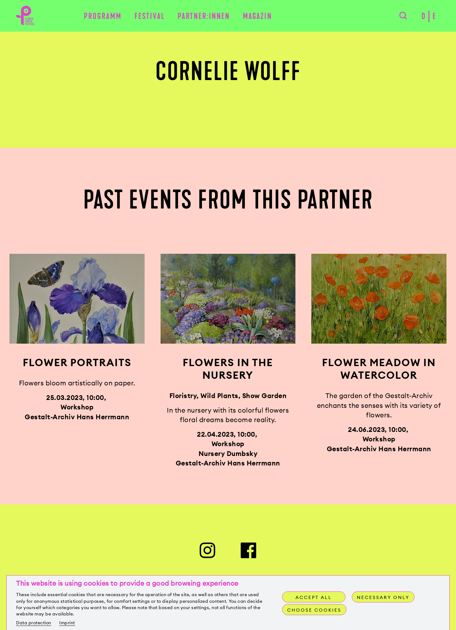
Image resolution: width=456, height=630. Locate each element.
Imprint (67, 623)
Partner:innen (204, 16)
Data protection (33, 623)
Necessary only (383, 597)
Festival (150, 16)
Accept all (313, 597)
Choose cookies (314, 610)
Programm (103, 16)
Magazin (257, 16)
